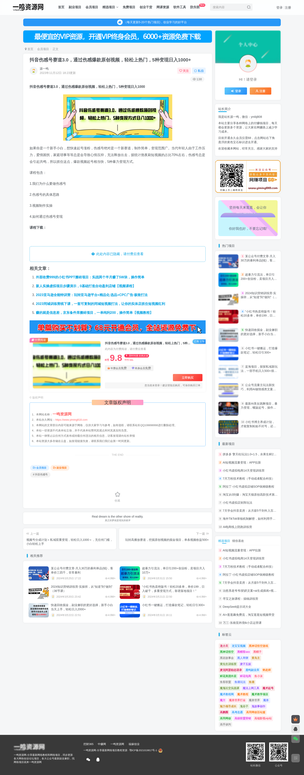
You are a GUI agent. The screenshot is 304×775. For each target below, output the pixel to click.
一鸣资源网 (117, 744)
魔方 (222, 700)
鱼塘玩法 (240, 682)
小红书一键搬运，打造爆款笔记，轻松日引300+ (173, 605)
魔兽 (266, 700)
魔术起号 (268, 688)
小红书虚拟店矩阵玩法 (237, 502)
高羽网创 (225, 718)
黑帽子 (257, 651)
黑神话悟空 (227, 651)
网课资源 (162, 7)
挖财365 (88, 744)
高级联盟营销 (243, 718)
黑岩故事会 (227, 657)
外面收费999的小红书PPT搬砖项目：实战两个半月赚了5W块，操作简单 (90, 277)
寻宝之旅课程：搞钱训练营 (240, 598)
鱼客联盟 (225, 682)
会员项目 (92, 7)
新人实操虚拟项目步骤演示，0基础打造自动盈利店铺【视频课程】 (86, 286)
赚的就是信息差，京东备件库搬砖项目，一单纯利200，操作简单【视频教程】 (94, 312)
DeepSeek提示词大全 (237, 606)
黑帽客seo (243, 651)
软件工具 (179, 7)
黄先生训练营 (228, 664)
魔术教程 (242, 694)
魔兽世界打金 (237, 700)
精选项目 (110, 7)
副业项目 (75, 7)
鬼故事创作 (258, 706)
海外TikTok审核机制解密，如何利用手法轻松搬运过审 (258, 519)
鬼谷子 (244, 706)
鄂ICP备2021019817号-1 (143, 750)
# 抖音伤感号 (40, 474)
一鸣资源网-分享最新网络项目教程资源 (105, 750)
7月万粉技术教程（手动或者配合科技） (249, 478)
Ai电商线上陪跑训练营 (237, 527)
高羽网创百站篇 (255, 712)
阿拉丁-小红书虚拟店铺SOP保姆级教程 (248, 486)
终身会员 (141, 368)
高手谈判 (225, 724)
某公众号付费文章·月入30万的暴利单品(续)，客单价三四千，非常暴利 (258, 260)
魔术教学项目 (260, 694)
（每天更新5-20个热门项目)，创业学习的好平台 (152, 24)
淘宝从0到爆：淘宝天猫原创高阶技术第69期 (252, 494)
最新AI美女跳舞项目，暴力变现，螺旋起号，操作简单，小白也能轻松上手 (259, 407)
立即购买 (188, 377)
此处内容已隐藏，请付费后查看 (118, 254)
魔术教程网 (227, 694)
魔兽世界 (254, 700)
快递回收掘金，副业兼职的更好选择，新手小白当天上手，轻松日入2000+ (259, 334)
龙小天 (224, 645)
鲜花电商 (245, 676)
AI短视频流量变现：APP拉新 (242, 462)
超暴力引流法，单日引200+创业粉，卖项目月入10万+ (259, 278)
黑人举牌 (242, 657)
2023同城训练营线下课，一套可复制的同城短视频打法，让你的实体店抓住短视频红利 (100, 304)
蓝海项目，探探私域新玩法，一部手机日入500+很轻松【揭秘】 (259, 371)
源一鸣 (44, 68)
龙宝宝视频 (239, 645)
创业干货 (146, 7)
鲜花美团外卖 (228, 676)
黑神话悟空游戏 (258, 645)
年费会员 (117, 368)
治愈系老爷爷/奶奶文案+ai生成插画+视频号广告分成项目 (260, 590)
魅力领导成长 (228, 706)
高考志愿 (237, 712)
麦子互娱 (245, 664)
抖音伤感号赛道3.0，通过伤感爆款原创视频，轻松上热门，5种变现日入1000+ (110, 60)
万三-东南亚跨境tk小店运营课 (242, 623)
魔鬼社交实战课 (229, 688)
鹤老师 (267, 670)
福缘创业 (134, 744)
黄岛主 (256, 657)
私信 (199, 70)
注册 (288, 7)
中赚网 (102, 744)
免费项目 (129, 7)
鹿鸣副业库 (252, 670)
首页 (61, 7)
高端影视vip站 (263, 718)
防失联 (197, 6)
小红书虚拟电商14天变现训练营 (244, 470)
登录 (279, 7)
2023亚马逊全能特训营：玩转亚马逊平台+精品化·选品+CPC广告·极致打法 (92, 295)
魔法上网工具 (251, 688)
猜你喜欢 (238, 540)
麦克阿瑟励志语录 (231, 670)
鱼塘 (251, 682)
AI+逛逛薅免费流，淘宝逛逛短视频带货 (248, 614)
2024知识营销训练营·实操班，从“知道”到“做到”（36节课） (259, 297)
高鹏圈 (224, 712)
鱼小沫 (258, 676)
